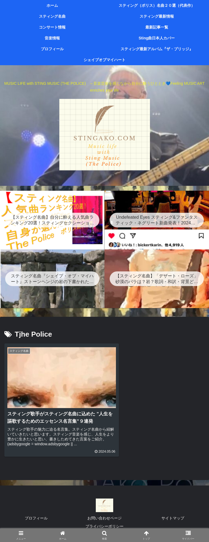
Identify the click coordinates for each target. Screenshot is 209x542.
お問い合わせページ (104, 516)
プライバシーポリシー (104, 524)
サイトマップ (172, 516)
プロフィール (36, 516)
